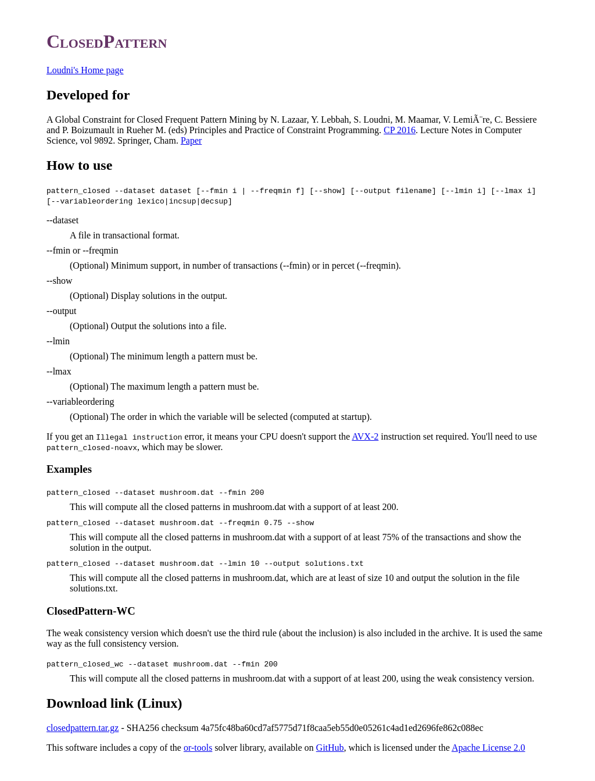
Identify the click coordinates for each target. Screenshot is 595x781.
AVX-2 (365, 436)
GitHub (330, 748)
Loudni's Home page (85, 70)
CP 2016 (399, 130)
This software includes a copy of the (115, 748)
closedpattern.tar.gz (82, 728)
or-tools (198, 748)
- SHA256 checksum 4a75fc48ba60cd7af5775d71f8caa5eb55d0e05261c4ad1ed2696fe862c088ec (301, 728)
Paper (191, 140)
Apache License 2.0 (488, 748)
